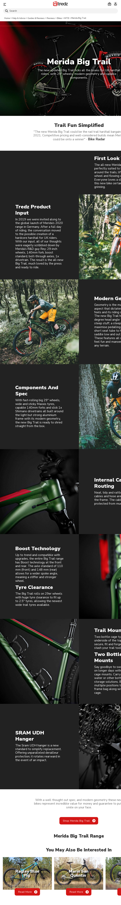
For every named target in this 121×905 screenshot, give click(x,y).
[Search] (60, 10)
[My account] (115, 4)
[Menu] (21, 4)
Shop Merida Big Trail (76, 821)
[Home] (60, 4)
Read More (25, 892)
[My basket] (109, 4)
